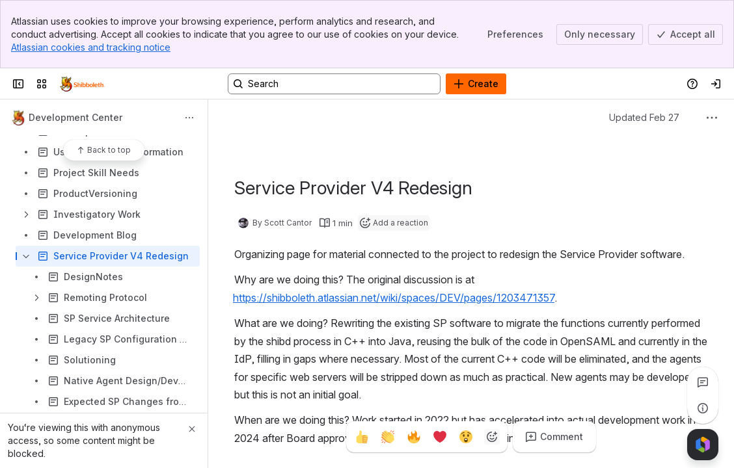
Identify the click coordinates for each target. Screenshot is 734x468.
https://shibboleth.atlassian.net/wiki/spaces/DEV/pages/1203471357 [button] (393, 297)
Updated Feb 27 (644, 117)
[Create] (476, 83)
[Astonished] (465, 436)
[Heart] (439, 436)
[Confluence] (82, 83)
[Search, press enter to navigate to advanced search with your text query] (334, 83)
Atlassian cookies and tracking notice (90, 47)
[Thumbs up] (361, 436)
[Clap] (387, 436)
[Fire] (413, 436)
